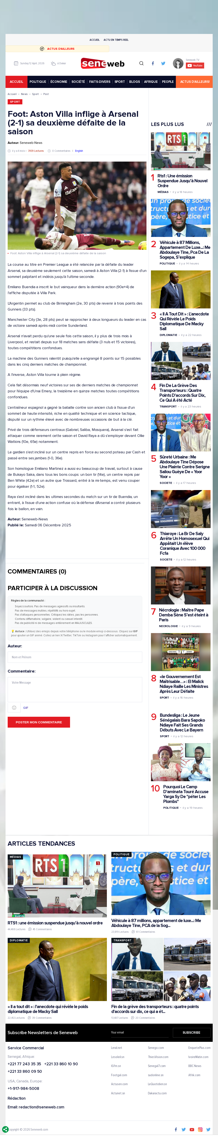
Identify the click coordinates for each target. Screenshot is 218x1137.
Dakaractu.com (157, 1093)
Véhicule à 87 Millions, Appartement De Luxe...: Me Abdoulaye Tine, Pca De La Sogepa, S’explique (184, 250)
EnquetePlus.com (199, 1048)
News (24, 94)
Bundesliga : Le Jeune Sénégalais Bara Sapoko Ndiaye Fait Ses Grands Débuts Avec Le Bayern (182, 723)
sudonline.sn (156, 1075)
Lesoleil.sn (117, 1057)
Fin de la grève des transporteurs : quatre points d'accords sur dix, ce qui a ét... (154, 1009)
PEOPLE (168, 82)
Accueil (94, 40)
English (79, 151)
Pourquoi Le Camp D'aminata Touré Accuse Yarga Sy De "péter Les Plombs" (185, 794)
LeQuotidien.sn (157, 1084)
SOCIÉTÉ (78, 82)
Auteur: (75, 653)
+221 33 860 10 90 (61, 1064)
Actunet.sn (118, 1093)
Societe (165, 483)
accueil (16, 82)
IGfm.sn (116, 1066)
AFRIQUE (151, 82)
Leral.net (116, 1048)
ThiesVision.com (158, 1057)
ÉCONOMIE (58, 82)
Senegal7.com (157, 1066)
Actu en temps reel (116, 40)
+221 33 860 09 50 (25, 1072)
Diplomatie (168, 335)
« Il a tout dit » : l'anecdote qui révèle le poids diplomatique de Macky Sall (48, 1009)
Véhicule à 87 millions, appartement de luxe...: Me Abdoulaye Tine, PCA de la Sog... (156, 923)
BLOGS (134, 82)
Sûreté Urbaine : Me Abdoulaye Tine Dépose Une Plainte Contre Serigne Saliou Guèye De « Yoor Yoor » (184, 467)
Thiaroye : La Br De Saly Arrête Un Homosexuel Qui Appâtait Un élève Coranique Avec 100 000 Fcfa (184, 543)
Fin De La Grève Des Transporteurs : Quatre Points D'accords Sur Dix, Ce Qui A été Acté (182, 393)
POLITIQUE (37, 82)
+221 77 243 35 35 (24, 1064)
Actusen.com (119, 1084)
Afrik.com (194, 1075)
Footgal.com (119, 1075)
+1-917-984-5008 (23, 1089)
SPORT (119, 82)
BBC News (194, 1066)
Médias (162, 192)
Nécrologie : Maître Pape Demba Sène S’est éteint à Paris (183, 615)
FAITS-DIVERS (99, 82)
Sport (35, 94)
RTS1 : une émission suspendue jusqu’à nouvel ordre (55, 923)
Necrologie (168, 626)
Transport (167, 406)
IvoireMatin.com (198, 1057)
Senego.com (156, 1048)
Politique (167, 263)
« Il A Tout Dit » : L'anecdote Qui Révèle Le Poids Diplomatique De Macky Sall (184, 321)
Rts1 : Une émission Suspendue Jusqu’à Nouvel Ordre (182, 181)
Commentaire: (75, 691)
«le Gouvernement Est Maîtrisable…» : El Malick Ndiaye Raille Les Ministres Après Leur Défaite (183, 684)
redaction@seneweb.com (41, 1107)
